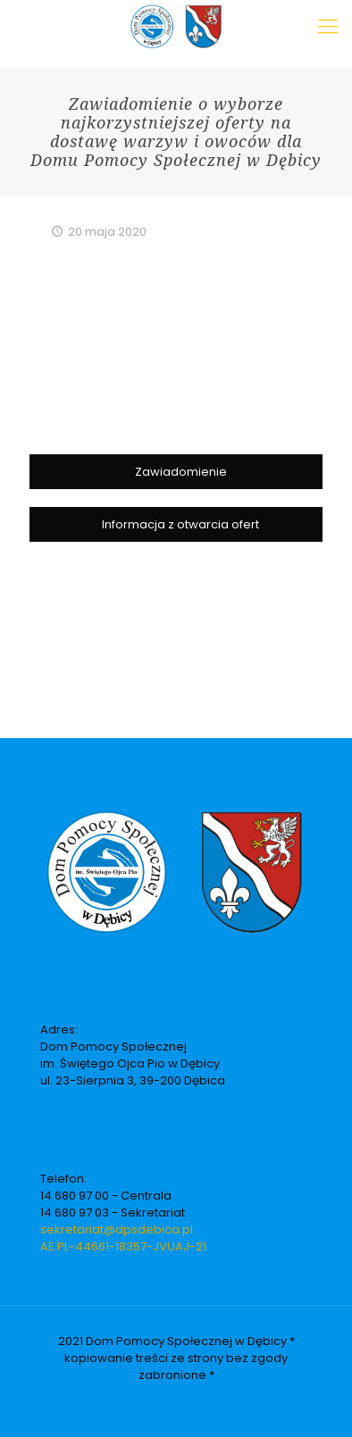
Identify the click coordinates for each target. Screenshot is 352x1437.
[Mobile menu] (328, 27)
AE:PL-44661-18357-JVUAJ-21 (123, 1246)
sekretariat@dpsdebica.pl (116, 1229)
